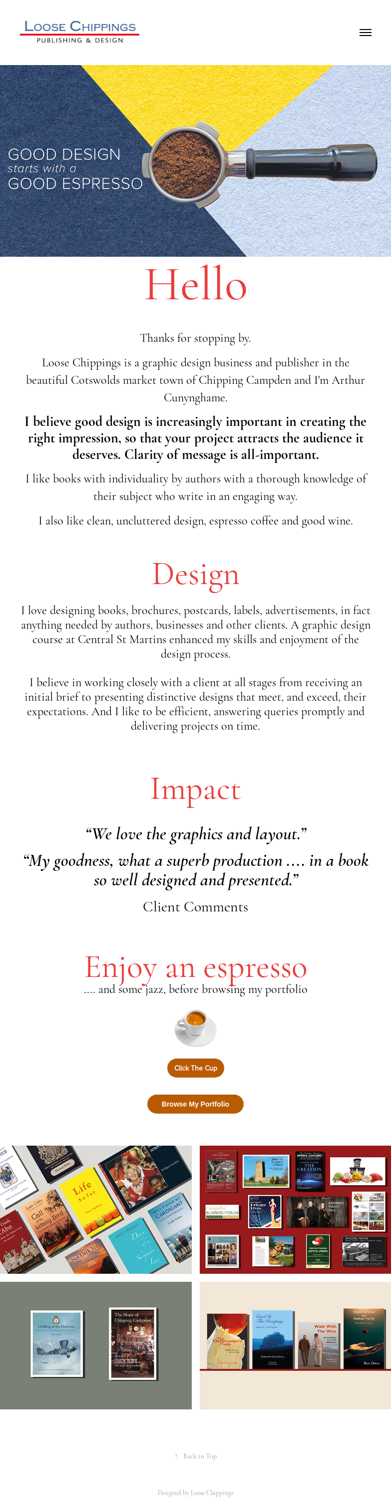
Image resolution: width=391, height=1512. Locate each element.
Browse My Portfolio (195, 1104)
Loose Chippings (212, 1493)
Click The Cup (195, 1068)
